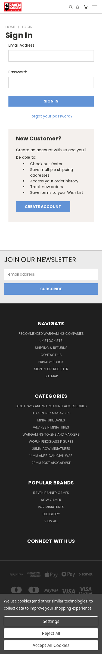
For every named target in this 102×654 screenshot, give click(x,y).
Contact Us (51, 354)
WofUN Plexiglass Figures (51, 441)
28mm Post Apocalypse (51, 462)
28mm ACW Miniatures (51, 448)
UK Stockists (51, 340)
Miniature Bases (51, 420)
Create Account (43, 206)
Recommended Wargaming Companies (51, 333)
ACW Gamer (51, 500)
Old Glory (51, 514)
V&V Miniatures (51, 507)
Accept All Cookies (51, 645)
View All (51, 521)
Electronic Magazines (51, 413)
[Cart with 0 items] (85, 7)
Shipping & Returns (51, 347)
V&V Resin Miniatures (51, 427)
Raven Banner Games (51, 492)
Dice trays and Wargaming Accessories (51, 406)
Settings (51, 621)
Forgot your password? (51, 116)
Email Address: (21, 45)
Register (60, 369)
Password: (17, 72)
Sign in (40, 369)
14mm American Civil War (51, 455)
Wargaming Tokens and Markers (51, 434)
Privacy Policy (51, 362)
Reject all (51, 633)
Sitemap (51, 376)
